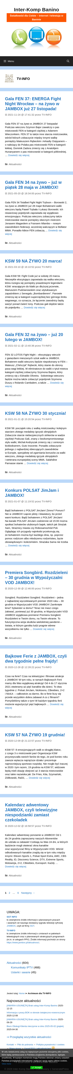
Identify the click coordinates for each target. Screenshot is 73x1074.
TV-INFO (11, 930)
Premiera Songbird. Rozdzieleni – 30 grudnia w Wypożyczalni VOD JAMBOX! (36, 577)
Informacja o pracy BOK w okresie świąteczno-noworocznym (36, 1012)
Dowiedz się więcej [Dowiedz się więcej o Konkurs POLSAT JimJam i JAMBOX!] (18, 545)
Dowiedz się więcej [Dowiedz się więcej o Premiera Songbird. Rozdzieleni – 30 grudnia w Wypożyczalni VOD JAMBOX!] (43, 629)
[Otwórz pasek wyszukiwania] (68, 61)
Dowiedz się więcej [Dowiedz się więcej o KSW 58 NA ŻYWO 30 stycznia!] (37, 463)
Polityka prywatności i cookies (50, 1044)
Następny (28, 892)
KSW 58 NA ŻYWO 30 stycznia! (35, 413)
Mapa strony (15, 1048)
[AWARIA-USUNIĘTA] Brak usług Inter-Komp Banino (32, 1005)
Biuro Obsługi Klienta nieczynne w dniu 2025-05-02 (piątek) (35, 1026)
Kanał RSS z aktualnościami (39, 1048)
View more (6, 1064)
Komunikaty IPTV (22, 967)
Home (22, 993)
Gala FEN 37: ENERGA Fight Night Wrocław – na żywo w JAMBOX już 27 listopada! (33, 103)
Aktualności (15, 164)
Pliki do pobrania (25, 1044)
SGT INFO (12, 917)
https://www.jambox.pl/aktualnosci (23, 942)
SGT (32, 926)
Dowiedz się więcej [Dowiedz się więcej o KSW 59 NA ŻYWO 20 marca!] (34, 307)
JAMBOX (11, 926)
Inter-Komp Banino (36, 9)
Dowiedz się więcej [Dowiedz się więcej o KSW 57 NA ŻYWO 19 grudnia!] (39, 777)
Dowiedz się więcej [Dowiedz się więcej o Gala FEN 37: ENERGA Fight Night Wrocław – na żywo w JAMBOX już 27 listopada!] (18, 155)
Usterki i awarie (20, 972)
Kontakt (10, 1044)
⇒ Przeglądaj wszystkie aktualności (29, 1037)
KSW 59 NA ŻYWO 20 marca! (33, 261)
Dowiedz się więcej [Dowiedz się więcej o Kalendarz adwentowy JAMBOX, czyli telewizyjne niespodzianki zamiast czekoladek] (15, 866)
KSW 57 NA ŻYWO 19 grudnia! (35, 734)
